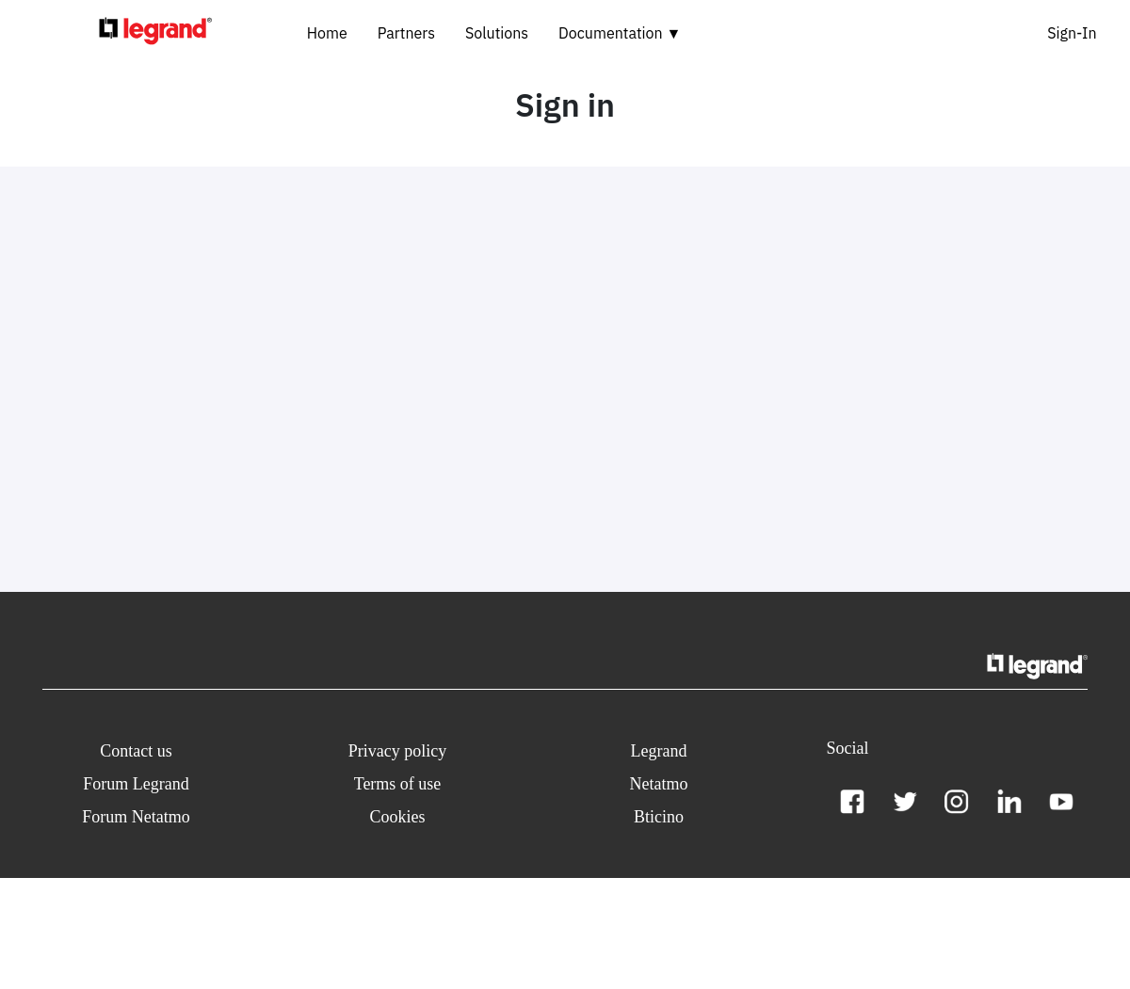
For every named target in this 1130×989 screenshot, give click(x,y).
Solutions (496, 33)
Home (327, 33)
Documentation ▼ (619, 33)
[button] (136, 751)
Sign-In (1071, 33)
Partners (406, 33)
